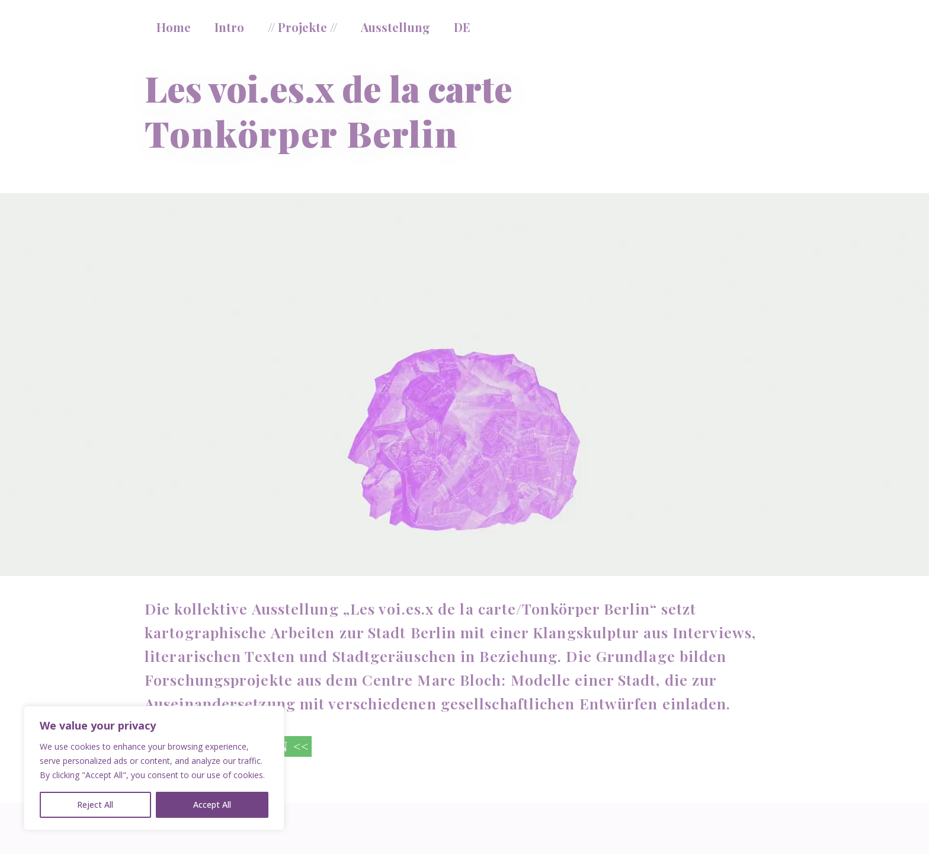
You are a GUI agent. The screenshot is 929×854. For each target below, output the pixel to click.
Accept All (212, 804)
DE (462, 27)
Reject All (95, 804)
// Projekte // (302, 27)
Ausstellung (395, 27)
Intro (229, 27)
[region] (154, 768)
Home (173, 27)
